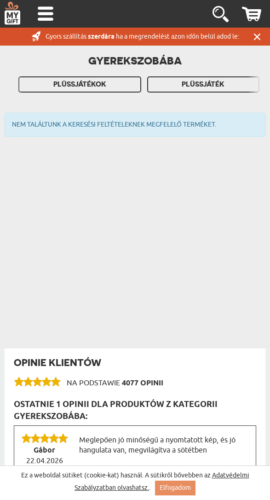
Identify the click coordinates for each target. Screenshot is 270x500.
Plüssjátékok (79, 84)
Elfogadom (175, 488)
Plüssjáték (203, 84)
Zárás (257, 37)
